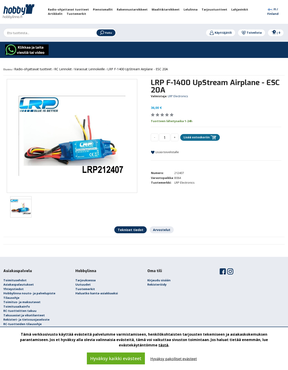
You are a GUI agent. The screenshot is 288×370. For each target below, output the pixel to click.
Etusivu (8, 69)
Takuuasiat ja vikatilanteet (24, 315)
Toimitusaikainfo (16, 306)
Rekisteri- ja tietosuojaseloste (26, 319)
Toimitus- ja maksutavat (21, 302)
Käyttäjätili (220, 33)
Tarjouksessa (85, 280)
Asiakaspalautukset (18, 284)
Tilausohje (11, 298)
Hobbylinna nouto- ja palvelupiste (29, 293)
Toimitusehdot (15, 280)
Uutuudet (83, 284)
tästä (163, 345)
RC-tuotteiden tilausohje (22, 324)
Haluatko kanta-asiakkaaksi (96, 293)
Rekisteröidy (156, 284)
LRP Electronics (178, 96)
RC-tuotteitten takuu (19, 311)
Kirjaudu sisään (159, 280)
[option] (72, 136)
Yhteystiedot (13, 289)
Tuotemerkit (85, 289)
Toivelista (251, 33)
